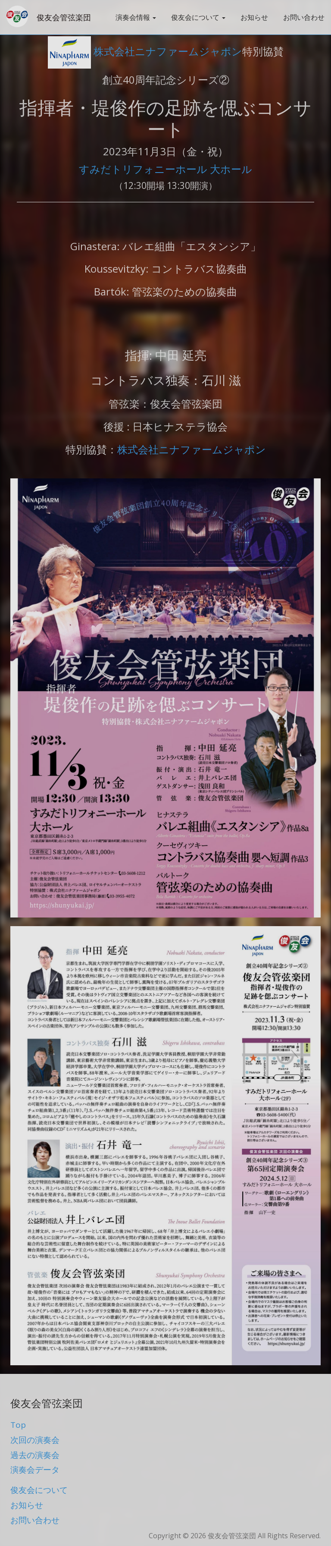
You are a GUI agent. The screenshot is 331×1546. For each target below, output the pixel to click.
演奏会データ (34, 1469)
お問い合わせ (304, 17)
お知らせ (254, 17)
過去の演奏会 (34, 1455)
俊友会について (39, 1490)
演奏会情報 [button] (136, 17)
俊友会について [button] (198, 17)
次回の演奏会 (34, 1439)
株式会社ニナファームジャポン (145, 51)
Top (18, 1424)
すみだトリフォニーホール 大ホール (165, 169)
